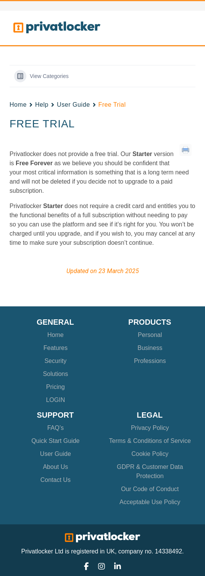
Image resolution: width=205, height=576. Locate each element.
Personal (150, 335)
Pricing (55, 387)
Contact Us (55, 480)
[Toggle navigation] (181, 28)
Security (55, 361)
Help (41, 104)
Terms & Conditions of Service (150, 441)
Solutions (55, 374)
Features (56, 348)
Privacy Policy (150, 428)
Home (18, 104)
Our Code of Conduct (150, 489)
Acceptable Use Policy (149, 502)
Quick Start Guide (55, 441)
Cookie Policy (149, 454)
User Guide (73, 104)
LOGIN (55, 400)
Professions (150, 361)
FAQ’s (55, 428)
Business (149, 348)
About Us (55, 467)
